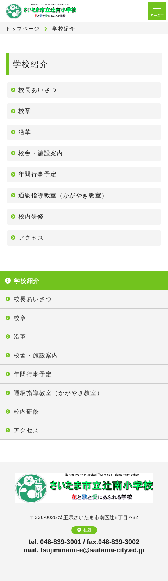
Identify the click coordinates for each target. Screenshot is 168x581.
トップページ (22, 29)
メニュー (157, 11)
